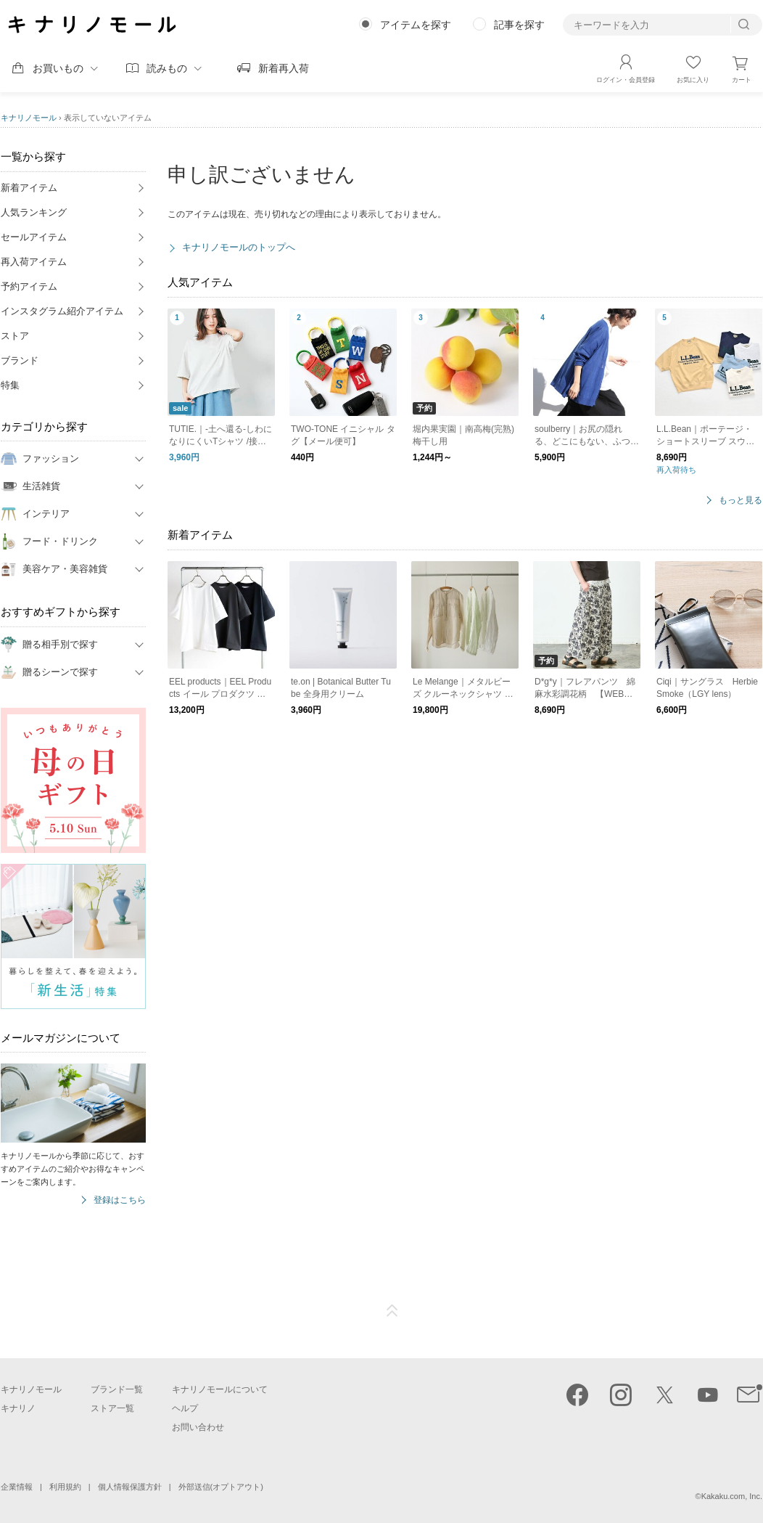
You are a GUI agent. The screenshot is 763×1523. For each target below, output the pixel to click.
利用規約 (65, 1486)
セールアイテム (34, 237)
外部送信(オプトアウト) (220, 1486)
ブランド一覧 (117, 1389)
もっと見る (740, 500)
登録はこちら (120, 1200)
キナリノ (18, 1408)
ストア (15, 335)
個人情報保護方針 (130, 1486)
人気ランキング (34, 212)
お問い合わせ (198, 1427)
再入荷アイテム (34, 261)
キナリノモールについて (220, 1389)
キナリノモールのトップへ (238, 247)
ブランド (19, 360)
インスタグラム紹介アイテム (62, 311)
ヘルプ (185, 1408)
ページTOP (392, 1311)
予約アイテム (29, 286)
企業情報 (17, 1486)
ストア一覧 (112, 1408)
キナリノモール (29, 117)
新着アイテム (29, 187)
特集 (10, 385)
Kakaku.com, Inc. (731, 1496)
